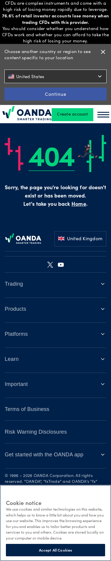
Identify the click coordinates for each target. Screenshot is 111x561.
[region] (55, 523)
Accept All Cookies (55, 549)
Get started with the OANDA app (44, 455)
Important (16, 384)
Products (15, 309)
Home (78, 204)
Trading (14, 284)
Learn (12, 359)
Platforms (16, 334)
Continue (55, 94)
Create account (72, 115)
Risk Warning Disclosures (36, 432)
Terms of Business (27, 409)
